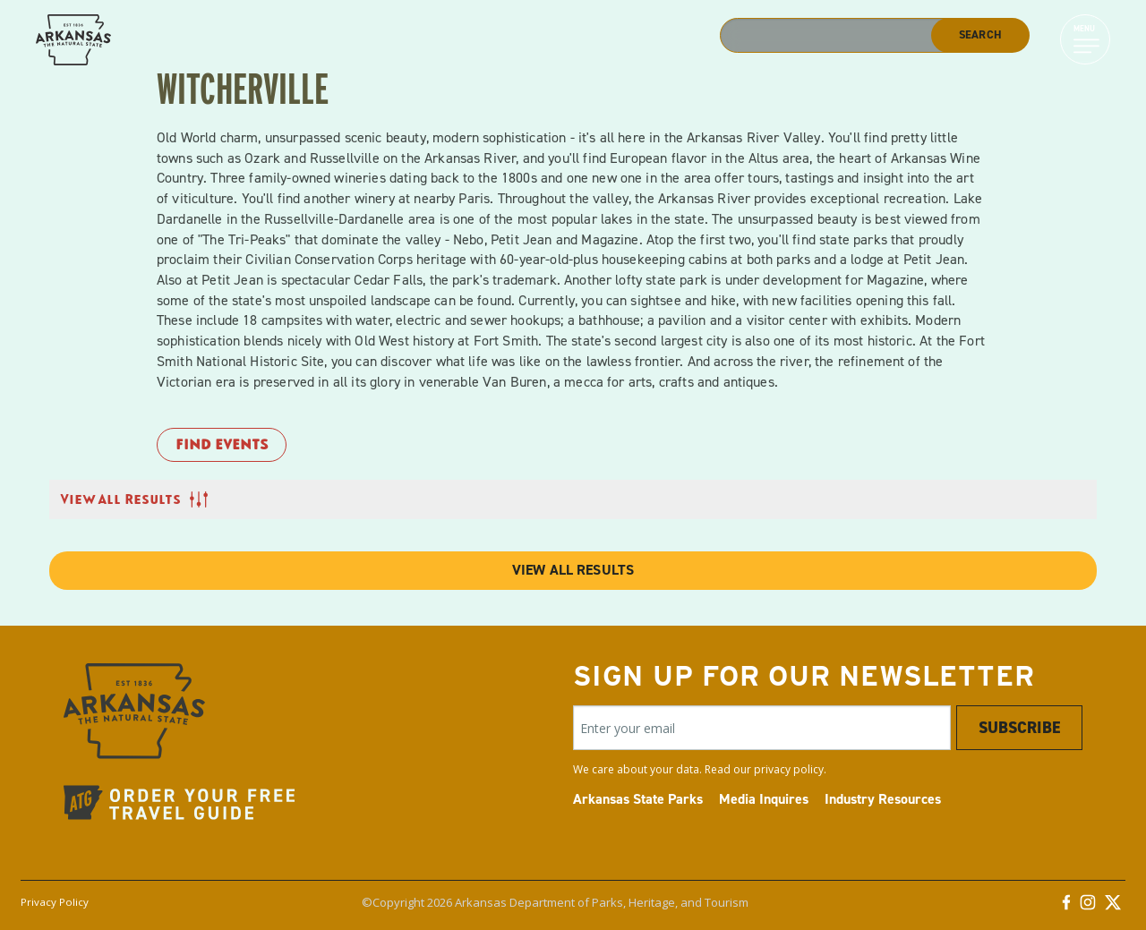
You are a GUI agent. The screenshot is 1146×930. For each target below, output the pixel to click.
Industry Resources (883, 798)
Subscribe (1019, 727)
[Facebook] (1066, 907)
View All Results (120, 499)
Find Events (221, 445)
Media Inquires (763, 798)
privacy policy (789, 769)
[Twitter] (1113, 907)
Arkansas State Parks (638, 798)
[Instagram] (1088, 907)
